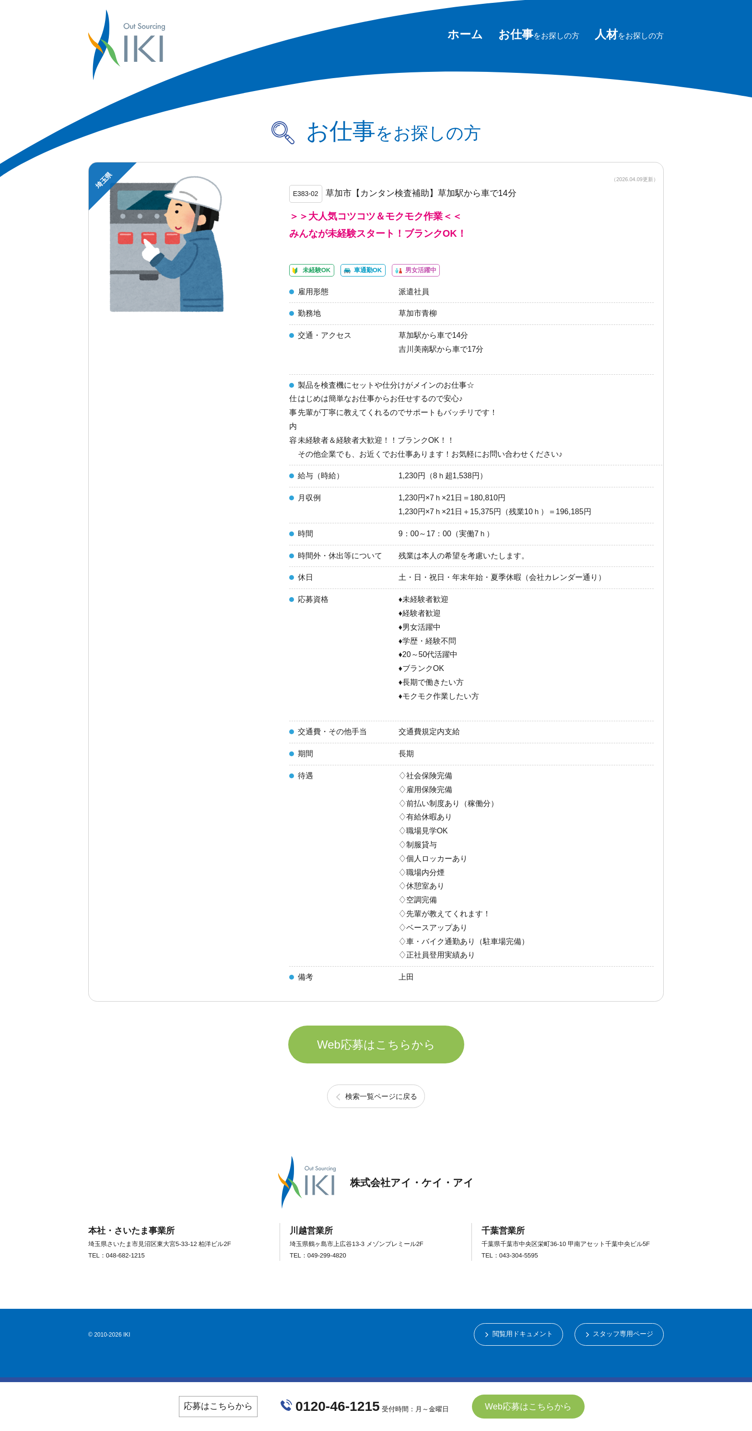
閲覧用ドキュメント (522, 1357)
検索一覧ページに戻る (381, 1118)
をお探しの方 (538, 36)
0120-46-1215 (338, 1406)
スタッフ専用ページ (623, 1357)
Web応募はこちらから (376, 1063)
